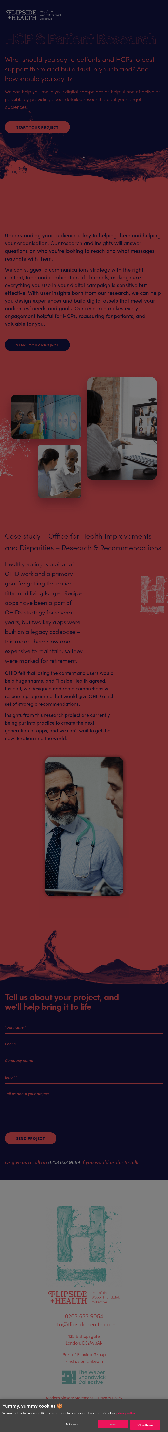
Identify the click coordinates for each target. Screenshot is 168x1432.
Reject (113, 1424)
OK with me (145, 1425)
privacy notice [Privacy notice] (125, 1413)
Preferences (72, 1424)
